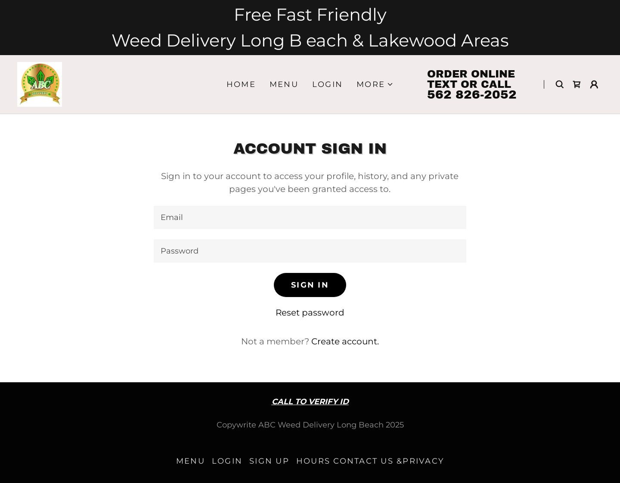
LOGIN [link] (327, 84)
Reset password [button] (310, 312)
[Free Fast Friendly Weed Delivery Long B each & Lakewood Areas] (310, 27)
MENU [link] (284, 84)
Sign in (310, 285)
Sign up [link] (269, 461)
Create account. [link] (345, 341)
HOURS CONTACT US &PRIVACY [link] (370, 461)
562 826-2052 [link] (472, 94)
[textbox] (310, 217)
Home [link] (241, 84)
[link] (39, 83)
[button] (375, 84)
